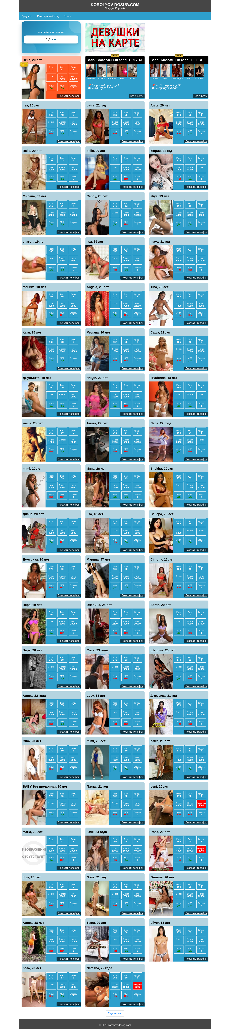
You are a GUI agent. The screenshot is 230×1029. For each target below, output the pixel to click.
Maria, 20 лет (32, 832)
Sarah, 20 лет (160, 605)
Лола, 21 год (96, 877)
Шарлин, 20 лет (162, 650)
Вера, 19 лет (32, 605)
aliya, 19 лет (159, 196)
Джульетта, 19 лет (37, 378)
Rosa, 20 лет (160, 832)
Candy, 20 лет (97, 196)
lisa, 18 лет (95, 514)
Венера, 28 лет (161, 514)
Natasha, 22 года (99, 968)
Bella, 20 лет (32, 60)
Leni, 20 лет (159, 786)
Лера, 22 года (160, 423)
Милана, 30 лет (98, 332)
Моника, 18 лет (34, 287)
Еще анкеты (115, 1013)
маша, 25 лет (33, 423)
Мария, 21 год (161, 151)
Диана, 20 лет (33, 514)
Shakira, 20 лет (161, 468)
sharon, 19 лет (34, 241)
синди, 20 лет (97, 378)
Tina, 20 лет (159, 287)
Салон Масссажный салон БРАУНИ (114, 60)
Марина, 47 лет (98, 559)
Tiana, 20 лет (96, 922)
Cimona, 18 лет (162, 559)
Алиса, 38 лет (33, 922)
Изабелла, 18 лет (163, 378)
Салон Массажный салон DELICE (176, 60)
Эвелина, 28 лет (99, 605)
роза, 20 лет (32, 968)
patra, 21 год (96, 105)
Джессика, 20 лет (36, 559)
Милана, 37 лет (34, 196)
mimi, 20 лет (32, 468)
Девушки (27, 16)
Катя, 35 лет (32, 332)
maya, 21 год (160, 241)
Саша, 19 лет (160, 332)
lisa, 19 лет (95, 241)
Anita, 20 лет (160, 105)
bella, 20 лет (96, 151)
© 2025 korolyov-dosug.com (115, 1025)
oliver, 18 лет (160, 922)
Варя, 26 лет (32, 650)
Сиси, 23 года (97, 650)
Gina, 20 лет (32, 741)
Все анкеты (136, 96)
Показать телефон (69, 96)
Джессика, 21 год (163, 695)
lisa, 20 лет (31, 105)
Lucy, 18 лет (96, 695)
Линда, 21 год (97, 786)
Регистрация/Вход (48, 16)
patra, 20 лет (160, 741)
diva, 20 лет (32, 877)
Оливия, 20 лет (162, 877)
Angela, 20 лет (98, 287)
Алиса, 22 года (34, 695)
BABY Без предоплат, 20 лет (45, 786)
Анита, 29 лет (97, 423)
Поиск (67, 16)
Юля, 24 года (97, 832)
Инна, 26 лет (96, 468)
